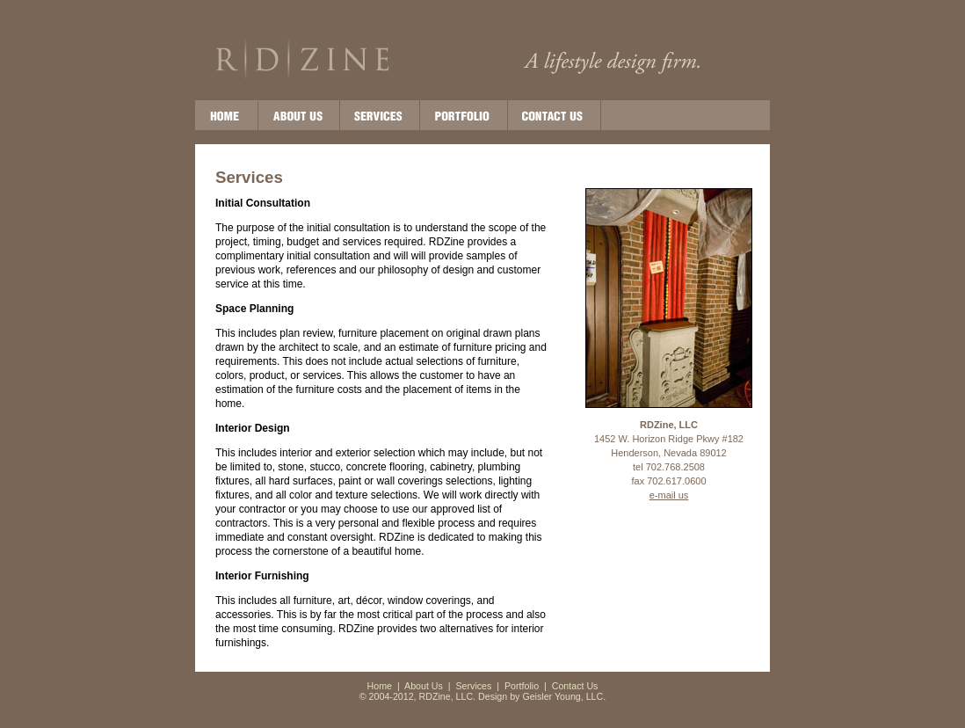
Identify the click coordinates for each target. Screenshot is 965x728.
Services (474, 686)
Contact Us (575, 686)
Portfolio (521, 686)
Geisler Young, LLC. (564, 696)
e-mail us (669, 495)
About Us (423, 686)
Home (379, 686)
